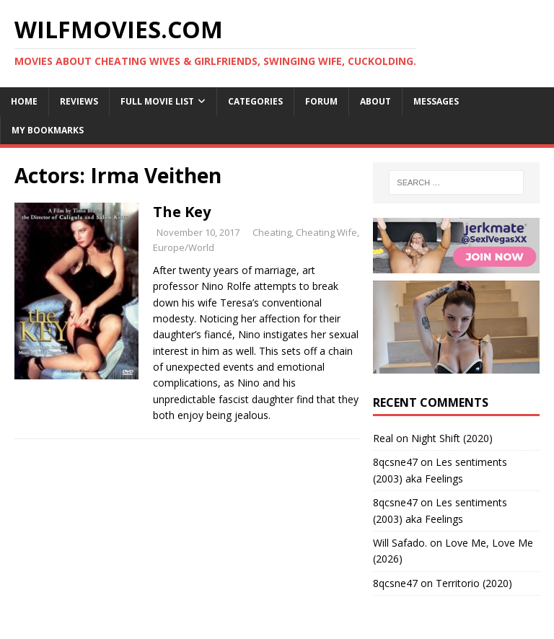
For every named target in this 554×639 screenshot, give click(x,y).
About (375, 101)
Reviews (79, 101)
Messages (436, 101)
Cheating (271, 232)
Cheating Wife (326, 232)
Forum (321, 101)
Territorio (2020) (474, 583)
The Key (182, 211)
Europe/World (183, 247)
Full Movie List (157, 101)
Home (24, 101)
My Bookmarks (48, 130)
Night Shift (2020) (452, 438)
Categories (255, 101)
